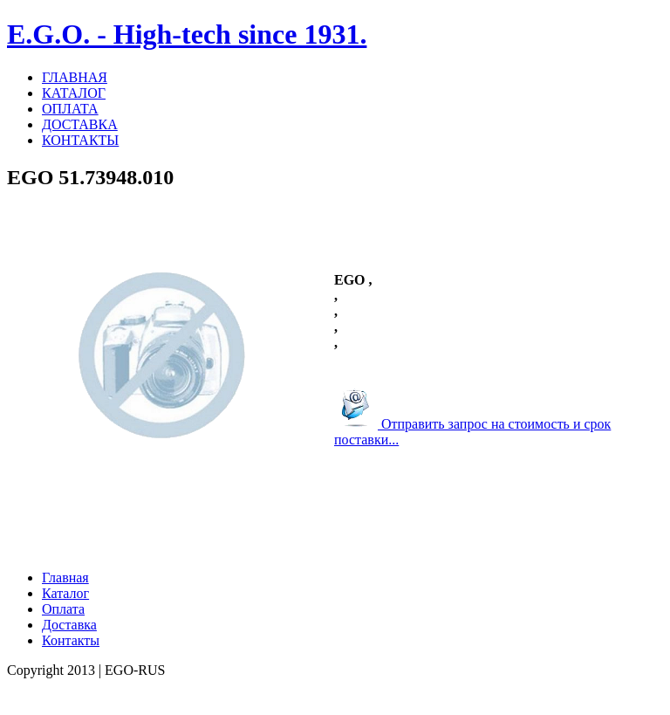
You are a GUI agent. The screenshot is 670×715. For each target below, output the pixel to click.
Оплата (63, 609)
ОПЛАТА (70, 108)
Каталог (65, 593)
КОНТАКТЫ (80, 140)
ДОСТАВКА (80, 124)
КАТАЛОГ (74, 93)
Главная (65, 577)
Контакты (70, 640)
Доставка (69, 624)
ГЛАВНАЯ (74, 77)
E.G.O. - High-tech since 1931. (186, 34)
